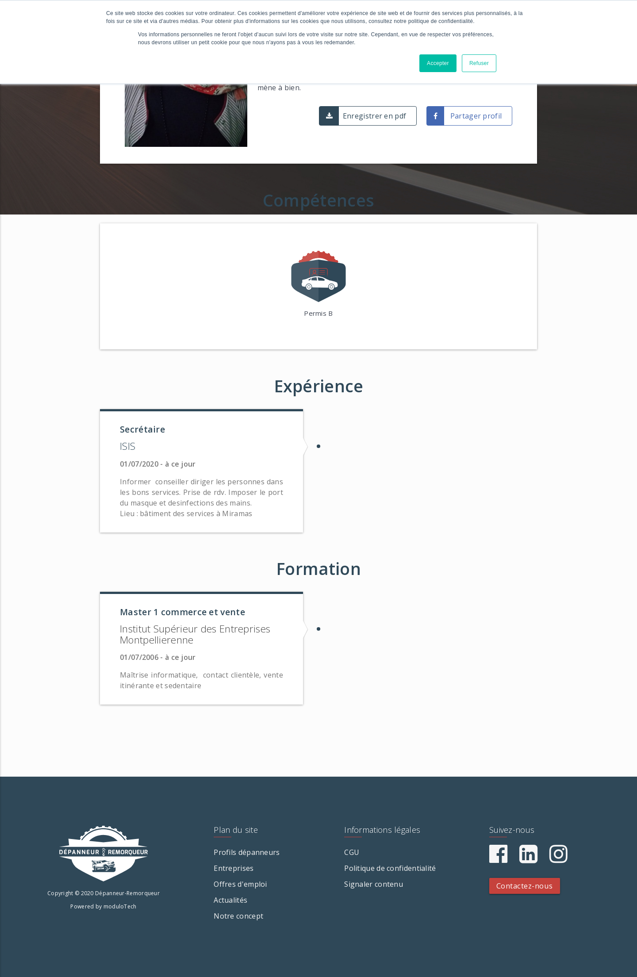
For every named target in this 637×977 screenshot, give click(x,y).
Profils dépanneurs (247, 852)
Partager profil (476, 116)
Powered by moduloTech (103, 906)
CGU (351, 852)
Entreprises (233, 868)
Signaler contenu (373, 884)
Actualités (230, 900)
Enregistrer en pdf (374, 116)
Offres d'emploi (240, 884)
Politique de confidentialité (390, 868)
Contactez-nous (524, 886)
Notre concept (238, 916)
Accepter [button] (438, 63)
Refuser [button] (479, 63)
